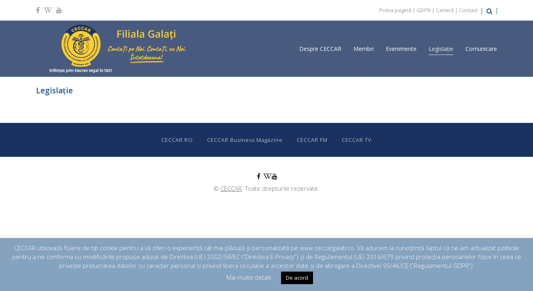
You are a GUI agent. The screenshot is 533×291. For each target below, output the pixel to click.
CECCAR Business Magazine (245, 139)
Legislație (441, 49)
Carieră (445, 10)
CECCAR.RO (177, 139)
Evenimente (401, 49)
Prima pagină (395, 10)
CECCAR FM (312, 139)
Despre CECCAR (320, 49)
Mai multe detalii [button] (248, 277)
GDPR (424, 10)
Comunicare (481, 49)
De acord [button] (297, 277)
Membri (363, 49)
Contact (468, 10)
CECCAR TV (357, 139)
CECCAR (231, 188)
